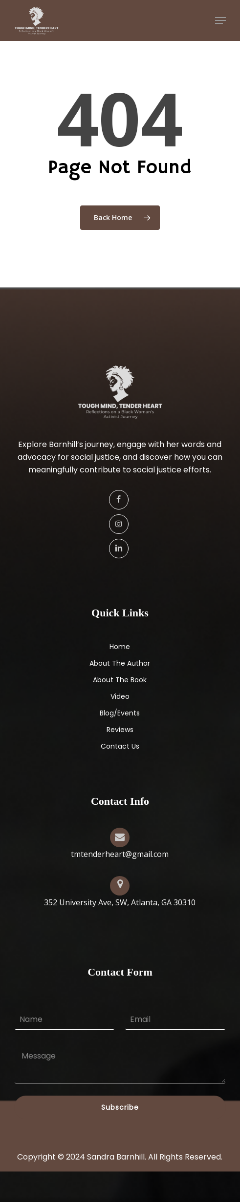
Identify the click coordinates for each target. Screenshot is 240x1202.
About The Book (120, 680)
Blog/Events (120, 713)
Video (120, 696)
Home (119, 647)
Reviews (120, 729)
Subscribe (120, 1107)
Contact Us (120, 746)
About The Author (119, 663)
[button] (220, 20)
